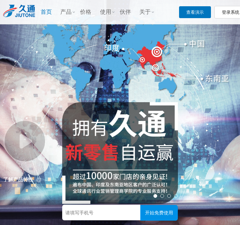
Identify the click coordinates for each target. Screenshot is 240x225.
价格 (85, 12)
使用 (107, 12)
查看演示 (195, 12)
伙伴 (125, 12)
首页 (46, 12)
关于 (146, 12)
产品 (67, 12)
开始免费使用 (159, 212)
